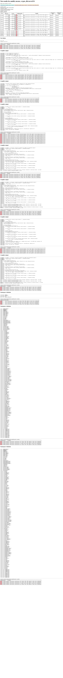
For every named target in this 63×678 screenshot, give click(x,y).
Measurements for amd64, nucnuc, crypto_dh (7, 5)
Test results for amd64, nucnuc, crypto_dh (21, 5)
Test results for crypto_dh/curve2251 (33, 5)
